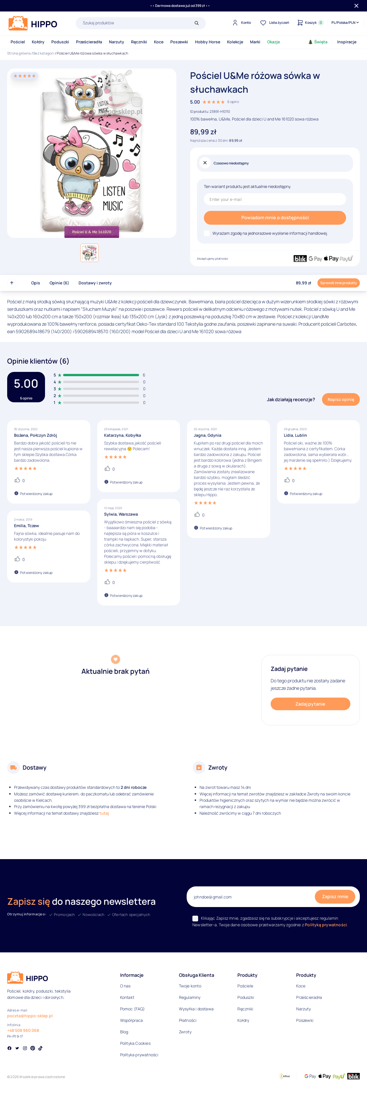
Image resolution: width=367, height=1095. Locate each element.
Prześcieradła (89, 41)
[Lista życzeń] (274, 22)
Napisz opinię (341, 399)
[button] (89, 253)
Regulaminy (190, 997)
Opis (35, 283)
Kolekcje (235, 41)
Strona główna (19, 53)
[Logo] (33, 23)
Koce (158, 41)
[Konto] (241, 22)
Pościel (18, 41)
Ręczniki (139, 41)
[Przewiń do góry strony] (11, 283)
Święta (317, 41)
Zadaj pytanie (310, 704)
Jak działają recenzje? (291, 399)
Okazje (273, 41)
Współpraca (131, 1020)
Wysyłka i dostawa (196, 1008)
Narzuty (116, 41)
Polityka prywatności (139, 1054)
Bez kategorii (43, 53)
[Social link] (9, 1049)
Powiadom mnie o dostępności (275, 217)
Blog (124, 1031)
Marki (255, 41)
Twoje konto (190, 986)
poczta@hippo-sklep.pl (30, 1015)
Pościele (245, 986)
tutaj (104, 813)
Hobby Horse (207, 41)
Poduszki (60, 41)
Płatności (188, 1020)
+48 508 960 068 (23, 1030)
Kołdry (38, 41)
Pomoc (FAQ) (132, 1008)
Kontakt (127, 997)
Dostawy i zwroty (95, 283)
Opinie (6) (59, 283)
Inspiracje (346, 41)
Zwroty (185, 1031)
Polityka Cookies (135, 1043)
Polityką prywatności (326, 924)
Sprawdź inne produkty (338, 282)
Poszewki (179, 41)
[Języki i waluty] (345, 22)
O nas (125, 986)
